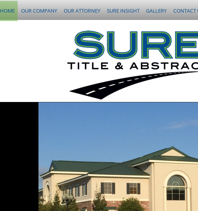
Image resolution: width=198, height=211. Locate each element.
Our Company (39, 10)
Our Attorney (82, 10)
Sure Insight (123, 10)
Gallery (156, 10)
